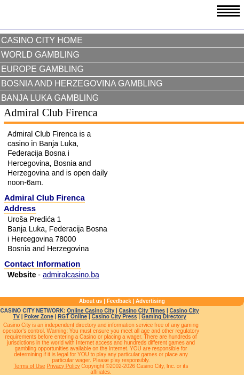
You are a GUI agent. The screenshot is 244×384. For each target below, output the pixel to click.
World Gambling (40, 54)
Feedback (119, 301)
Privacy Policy (63, 366)
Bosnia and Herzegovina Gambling (82, 83)
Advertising (150, 301)
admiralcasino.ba (71, 274)
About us (90, 301)
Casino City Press (114, 316)
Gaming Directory (163, 316)
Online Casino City (90, 311)
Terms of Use (29, 366)
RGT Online (72, 316)
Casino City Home (42, 40)
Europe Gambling (42, 69)
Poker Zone (38, 316)
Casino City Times (142, 311)
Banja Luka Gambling (50, 97)
